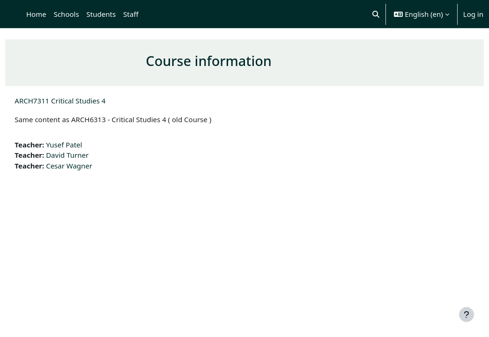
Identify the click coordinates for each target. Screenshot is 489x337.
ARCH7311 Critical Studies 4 (81, 100)
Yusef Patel (85, 144)
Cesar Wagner (90, 165)
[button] (376, 14)
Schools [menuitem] (66, 14)
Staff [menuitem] (130, 14)
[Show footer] (466, 314)
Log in (473, 14)
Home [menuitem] (36, 14)
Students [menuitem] (101, 14)
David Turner (88, 155)
